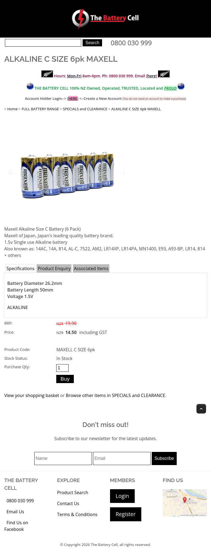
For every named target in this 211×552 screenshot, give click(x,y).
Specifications (20, 268)
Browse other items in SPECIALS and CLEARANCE (115, 395)
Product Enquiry (54, 268)
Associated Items (91, 268)
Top (201, 409)
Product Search (72, 492)
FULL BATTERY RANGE (40, 108)
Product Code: (17, 349)
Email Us (15, 512)
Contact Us (68, 503)
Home (12, 108)
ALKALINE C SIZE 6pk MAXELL (136, 108)
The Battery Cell (104, 544)
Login (122, 496)
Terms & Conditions (77, 514)
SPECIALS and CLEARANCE (85, 108)
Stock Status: (15, 358)
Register (126, 514)
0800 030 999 (131, 42)
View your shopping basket (31, 395)
